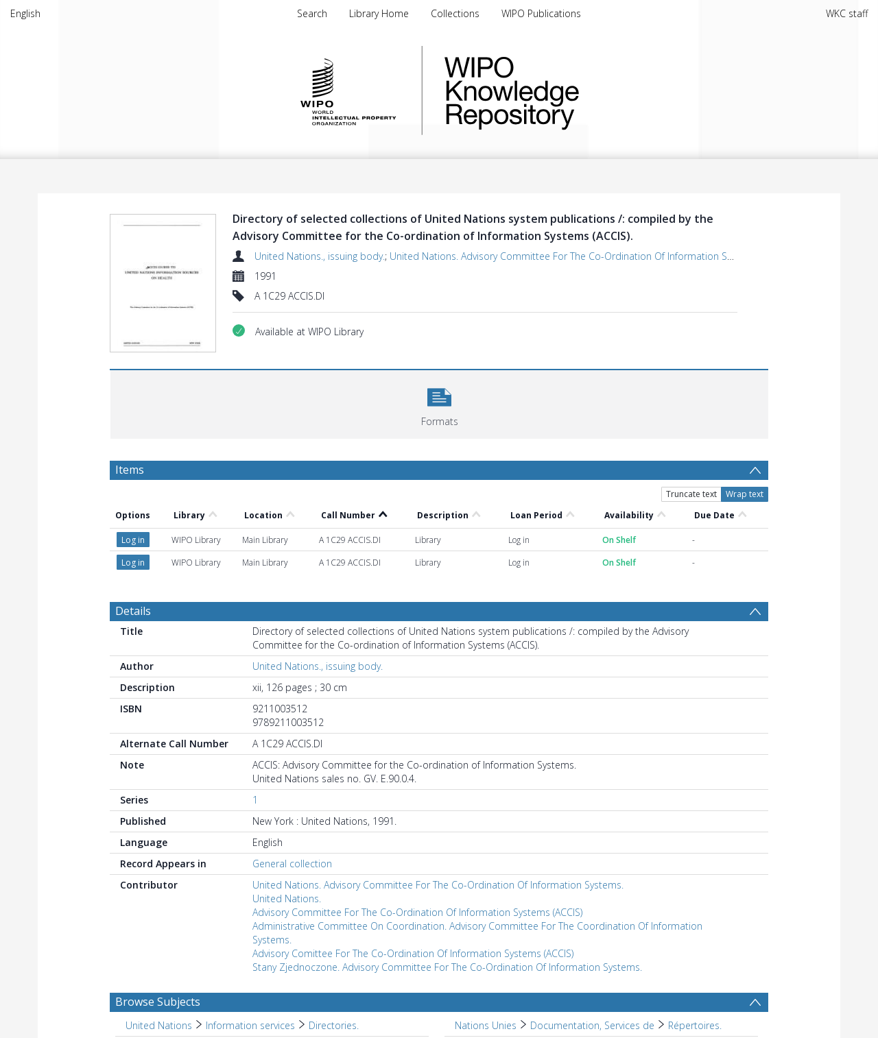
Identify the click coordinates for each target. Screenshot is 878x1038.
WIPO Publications (541, 13)
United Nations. (286, 827)
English (25, 13)
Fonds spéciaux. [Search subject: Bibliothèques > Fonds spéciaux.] (565, 975)
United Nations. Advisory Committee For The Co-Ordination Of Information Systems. (575, 256)
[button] (439, 402)
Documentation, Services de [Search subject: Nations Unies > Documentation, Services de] (592, 954)
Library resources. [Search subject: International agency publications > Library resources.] (324, 975)
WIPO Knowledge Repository (568, 90)
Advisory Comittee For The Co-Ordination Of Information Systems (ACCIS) (412, 882)
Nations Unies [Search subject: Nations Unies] (486, 954)
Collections (455, 13)
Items (129, 469)
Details (133, 539)
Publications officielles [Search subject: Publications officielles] (174, 996)
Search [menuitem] (312, 13)
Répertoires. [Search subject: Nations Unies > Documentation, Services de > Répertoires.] (695, 954)
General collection (292, 792)
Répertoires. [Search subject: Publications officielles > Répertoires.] (263, 996)
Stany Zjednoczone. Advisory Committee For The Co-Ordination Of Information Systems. (447, 895)
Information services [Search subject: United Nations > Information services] (250, 954)
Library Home (379, 13)
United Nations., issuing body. (319, 256)
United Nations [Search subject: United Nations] (159, 954)
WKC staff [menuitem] (847, 13)
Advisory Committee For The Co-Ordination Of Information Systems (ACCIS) (417, 840)
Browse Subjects (157, 930)
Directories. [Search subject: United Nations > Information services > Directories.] (334, 954)
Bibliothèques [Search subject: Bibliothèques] (485, 975)
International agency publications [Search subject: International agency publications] (198, 975)
